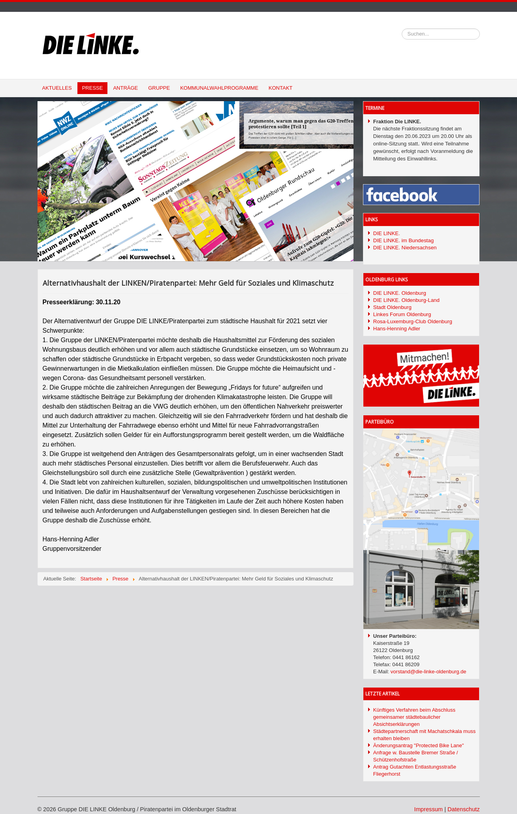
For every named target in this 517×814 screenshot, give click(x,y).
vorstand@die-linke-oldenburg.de (428, 672)
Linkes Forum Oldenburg (402, 314)
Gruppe (159, 88)
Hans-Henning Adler (396, 329)
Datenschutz (463, 809)
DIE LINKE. (386, 233)
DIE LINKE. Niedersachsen (405, 248)
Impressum (428, 809)
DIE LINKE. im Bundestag (403, 240)
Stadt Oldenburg (392, 307)
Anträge (125, 88)
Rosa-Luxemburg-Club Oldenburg (412, 321)
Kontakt (280, 88)
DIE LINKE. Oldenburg (399, 293)
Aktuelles (57, 88)
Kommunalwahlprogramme (219, 88)
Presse (92, 88)
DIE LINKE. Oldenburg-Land (406, 300)
